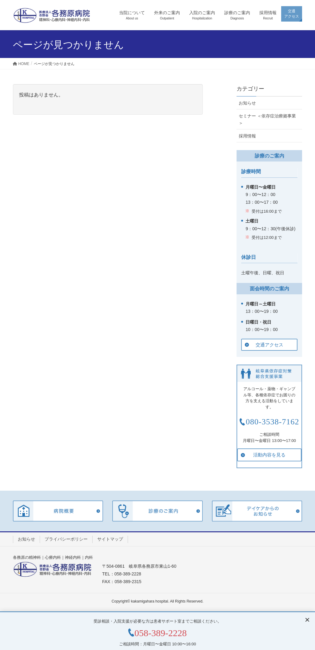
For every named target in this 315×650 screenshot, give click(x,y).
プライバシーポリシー (66, 539)
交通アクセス (269, 344)
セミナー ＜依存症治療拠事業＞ (267, 119)
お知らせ (247, 102)
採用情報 (247, 135)
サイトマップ (110, 539)
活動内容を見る (269, 454)
